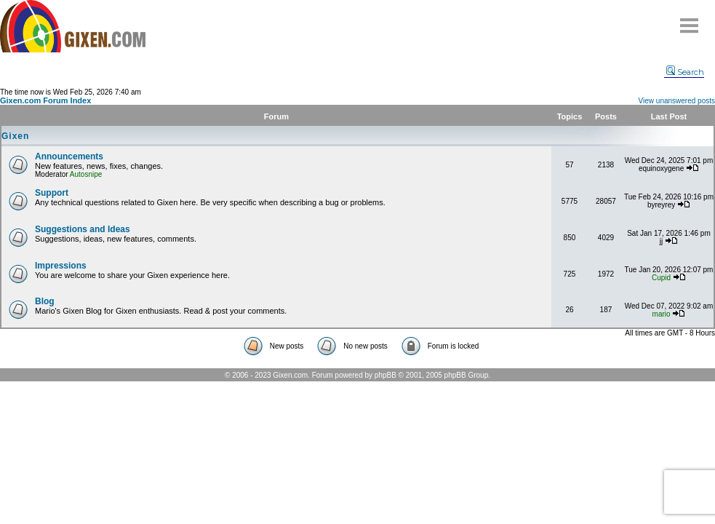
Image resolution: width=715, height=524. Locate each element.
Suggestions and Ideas (82, 229)
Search (685, 72)
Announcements (69, 156)
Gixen (15, 136)
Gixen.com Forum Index (45, 100)
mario (661, 314)
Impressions (61, 266)
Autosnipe (86, 174)
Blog (45, 301)
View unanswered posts (677, 101)
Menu (689, 20)
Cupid (661, 278)
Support (51, 193)
